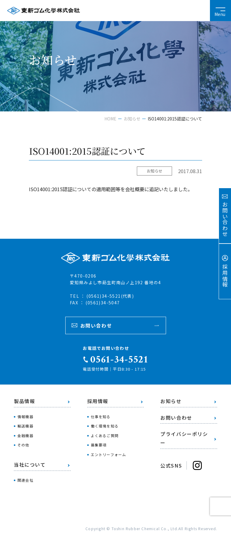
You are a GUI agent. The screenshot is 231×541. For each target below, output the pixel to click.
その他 (23, 444)
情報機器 (25, 416)
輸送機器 (25, 425)
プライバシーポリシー (184, 438)
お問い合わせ (96, 325)
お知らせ (132, 119)
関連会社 (25, 480)
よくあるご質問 (105, 435)
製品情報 (24, 401)
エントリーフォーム (108, 454)
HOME (110, 119)
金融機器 (25, 435)
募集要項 (99, 444)
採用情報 (97, 401)
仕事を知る (101, 416)
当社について (30, 464)
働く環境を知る (105, 425)
